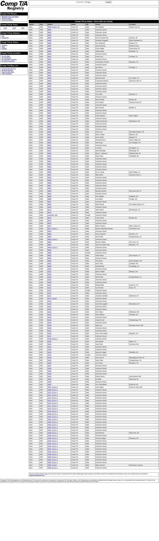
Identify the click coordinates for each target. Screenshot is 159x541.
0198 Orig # (53, 505)
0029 (49, 112)
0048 (49, 169)
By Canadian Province (9, 59)
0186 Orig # (53, 478)
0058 (49, 197)
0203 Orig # (53, 517)
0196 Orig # (53, 499)
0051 (49, 178)
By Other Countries (8, 61)
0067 (49, 224)
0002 (49, 33)
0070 (49, 230)
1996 (14, 28)
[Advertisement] (94, 13)
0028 (49, 109)
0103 (49, 308)
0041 (49, 148)
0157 (49, 375)
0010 (49, 57)
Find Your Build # (7, 20)
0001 (49, 30)
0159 (49, 414)
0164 (49, 429)
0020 (49, 88)
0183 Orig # (53, 472)
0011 (49, 60)
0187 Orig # (53, 481)
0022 (49, 94)
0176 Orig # (53, 451)
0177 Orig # (53, 454)
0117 (49, 330)
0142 (49, 396)
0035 (49, 130)
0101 (49, 302)
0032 (49, 121)
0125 (49, 348)
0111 (49, 320)
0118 (49, 336)
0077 (49, 251)
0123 (49, 345)
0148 (49, 399)
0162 (49, 423)
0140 (49, 363)
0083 (49, 269)
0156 (49, 405)
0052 (49, 181)
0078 (49, 257)
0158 (49, 411)
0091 (49, 284)
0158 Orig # (53, 378)
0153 (49, 372)
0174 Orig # (53, 444)
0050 (49, 175)
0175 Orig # (53, 447)
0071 (49, 233)
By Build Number (7, 70)
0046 (49, 163)
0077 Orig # (53, 254)
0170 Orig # (53, 438)
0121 (49, 387)
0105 (49, 311)
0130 (49, 357)
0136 (49, 360)
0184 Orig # (53, 475)
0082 (49, 263)
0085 (49, 278)
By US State (6, 56)
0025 (49, 100)
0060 (49, 203)
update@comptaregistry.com (37, 530)
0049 (49, 172)
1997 (23, 28)
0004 (49, 39)
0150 (49, 366)
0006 (49, 45)
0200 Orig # (53, 511)
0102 (49, 305)
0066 (49, 221)
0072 (49, 236)
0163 (49, 426)
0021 (49, 91)
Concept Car (53, 239)
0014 (49, 70)
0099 (49, 296)
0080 (49, 260)
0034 (49, 127)
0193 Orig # (53, 493)
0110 (49, 317)
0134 (49, 390)
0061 (49, 206)
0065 (49, 218)
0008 (49, 51)
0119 (49, 384)
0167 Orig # (53, 432)
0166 (49, 381)
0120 (49, 339)
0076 (49, 248)
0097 (49, 293)
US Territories (6, 58)
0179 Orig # (53, 460)
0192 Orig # (53, 490)
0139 (49, 393)
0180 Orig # (53, 463)
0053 (49, 184)
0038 (49, 139)
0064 (49, 215)
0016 (49, 76)
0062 (49, 209)
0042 (49, 151)
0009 (49, 54)
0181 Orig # (53, 466)
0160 (49, 417)
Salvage (4, 45)
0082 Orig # (53, 266)
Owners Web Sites (8, 72)
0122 (49, 342)
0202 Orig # (53, 514)
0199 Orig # (53, 508)
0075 (49, 245)
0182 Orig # (53, 469)
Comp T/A (5, 38)
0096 (49, 290)
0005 (49, 42)
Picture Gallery (7, 18)
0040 (49, 145)
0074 (49, 242)
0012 (49, 63)
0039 (49, 142)
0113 (49, 327)
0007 (49, 48)
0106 (49, 314)
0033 (49, 124)
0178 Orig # (53, 457)
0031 (49, 118)
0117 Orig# (52, 333)
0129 (49, 354)
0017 (49, 79)
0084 (49, 272)
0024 (49, 97)
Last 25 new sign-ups (9, 68)
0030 (49, 115)
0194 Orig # (53, 496)
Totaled (4, 48)
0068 (49, 227)
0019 (49, 85)
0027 (49, 106)
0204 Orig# (52, 520)
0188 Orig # (53, 484)
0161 (49, 420)
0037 (49, 136)
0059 (49, 200)
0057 (49, 194)
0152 (49, 402)
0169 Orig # (53, 435)
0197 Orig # (53, 502)
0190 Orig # (53, 487)
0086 (49, 281)
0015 (49, 73)
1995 (5, 28)
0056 (49, 190)
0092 (49, 287)
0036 (49, 133)
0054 (49, 187)
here (46, 529)
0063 (49, 212)
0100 (49, 299)
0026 (49, 103)
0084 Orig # (53, 275)
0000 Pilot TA (53, 27)
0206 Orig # (53, 523)
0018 (49, 82)
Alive (3, 47)
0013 (49, 67)
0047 (49, 166)
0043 (49, 154)
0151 (49, 369)
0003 (49, 36)
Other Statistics (7, 73)
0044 (49, 157)
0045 (49, 160)
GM (3, 36)
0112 (49, 324)
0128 (49, 351)
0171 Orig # (53, 441)
